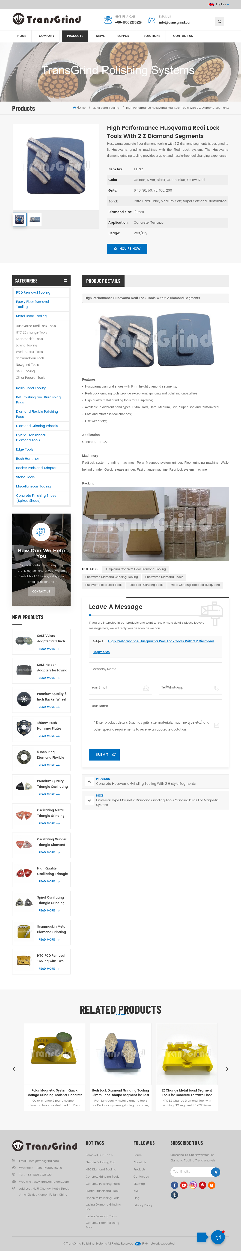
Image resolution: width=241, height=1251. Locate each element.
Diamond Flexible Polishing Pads (37, 414)
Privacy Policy (143, 1205)
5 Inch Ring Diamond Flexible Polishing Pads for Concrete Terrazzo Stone (51, 755)
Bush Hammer (27, 458)
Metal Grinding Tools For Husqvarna (195, 585)
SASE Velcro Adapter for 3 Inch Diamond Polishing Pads (52, 639)
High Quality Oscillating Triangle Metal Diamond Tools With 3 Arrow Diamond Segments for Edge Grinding (52, 871)
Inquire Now (127, 248)
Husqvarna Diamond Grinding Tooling (111, 577)
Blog (137, 1198)
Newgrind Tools (27, 365)
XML (136, 1191)
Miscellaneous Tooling (33, 486)
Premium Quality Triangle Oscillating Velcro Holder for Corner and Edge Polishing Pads (52, 784)
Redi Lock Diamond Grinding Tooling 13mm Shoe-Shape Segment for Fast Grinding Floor (120, 1093)
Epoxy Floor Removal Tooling (32, 304)
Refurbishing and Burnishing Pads (38, 400)
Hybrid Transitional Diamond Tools (30, 438)
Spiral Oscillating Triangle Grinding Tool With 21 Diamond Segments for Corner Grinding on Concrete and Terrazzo (52, 900)
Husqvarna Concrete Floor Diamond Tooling (135, 569)
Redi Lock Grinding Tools (146, 585)
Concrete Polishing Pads (102, 1198)
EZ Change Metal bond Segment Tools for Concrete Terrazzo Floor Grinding (187, 1093)
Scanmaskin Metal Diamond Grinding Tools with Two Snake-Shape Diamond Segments (52, 929)
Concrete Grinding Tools (102, 1177)
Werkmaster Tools (29, 352)
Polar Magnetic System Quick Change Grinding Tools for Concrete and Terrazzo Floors (54, 1093)
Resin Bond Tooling (31, 388)
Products (75, 36)
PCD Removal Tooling (33, 292)
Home (21, 36)
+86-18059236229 (128, 23)
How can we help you (41, 553)
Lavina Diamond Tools (101, 1216)
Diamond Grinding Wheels (37, 426)
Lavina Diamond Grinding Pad (103, 1207)
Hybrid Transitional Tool (102, 1191)
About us (140, 1162)
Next (227, 1069)
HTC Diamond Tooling (101, 1169)
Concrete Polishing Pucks (103, 1184)
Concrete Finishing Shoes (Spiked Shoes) (36, 498)
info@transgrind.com (176, 23)
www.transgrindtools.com (51, 1182)
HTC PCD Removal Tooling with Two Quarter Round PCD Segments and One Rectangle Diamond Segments (52, 958)
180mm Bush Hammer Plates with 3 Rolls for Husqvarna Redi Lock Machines (49, 726)
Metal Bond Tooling (31, 316)
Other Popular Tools (30, 378)
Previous (14, 1069)
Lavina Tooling (26, 345)
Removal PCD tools (99, 1155)
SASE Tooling (25, 371)
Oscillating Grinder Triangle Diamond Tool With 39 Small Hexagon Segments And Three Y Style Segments (52, 842)
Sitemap (139, 1184)
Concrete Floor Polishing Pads (102, 1225)
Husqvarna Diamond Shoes (164, 577)
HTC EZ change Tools (31, 332)
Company (46, 36)
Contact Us (41, 591)
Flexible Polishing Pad (100, 1162)
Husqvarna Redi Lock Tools (36, 326)
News (100, 36)
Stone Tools (25, 477)
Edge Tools (24, 449)
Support (124, 36)
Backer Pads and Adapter (36, 468)
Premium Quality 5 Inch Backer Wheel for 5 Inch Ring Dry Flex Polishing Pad (51, 697)
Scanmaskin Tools (29, 339)
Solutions (152, 36)
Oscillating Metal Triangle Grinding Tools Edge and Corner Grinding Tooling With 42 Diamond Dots (51, 813)
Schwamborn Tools (30, 358)
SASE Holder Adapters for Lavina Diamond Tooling (52, 668)
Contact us (183, 36)
